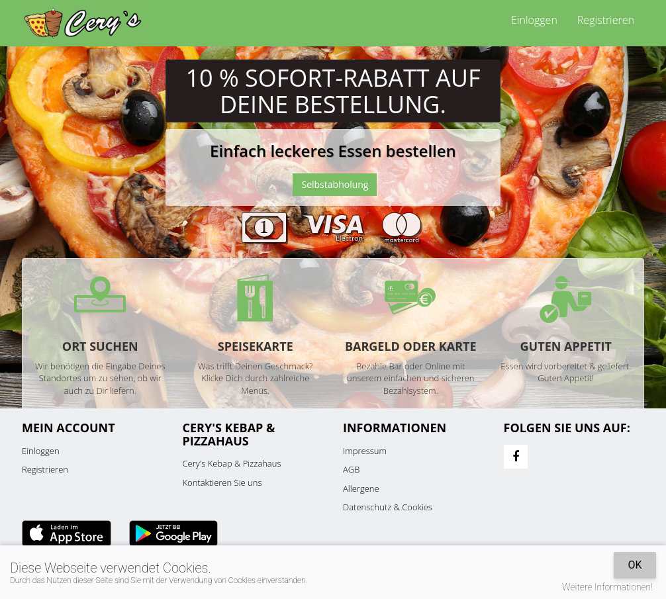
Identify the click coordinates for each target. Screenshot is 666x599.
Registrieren (605, 20)
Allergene (361, 488)
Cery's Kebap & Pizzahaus (232, 463)
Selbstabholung (334, 184)
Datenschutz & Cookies (387, 507)
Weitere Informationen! (607, 587)
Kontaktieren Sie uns (222, 482)
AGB (351, 469)
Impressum (365, 451)
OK (635, 565)
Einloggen (534, 20)
